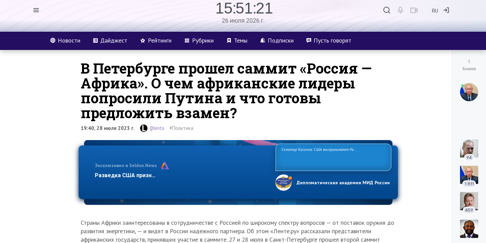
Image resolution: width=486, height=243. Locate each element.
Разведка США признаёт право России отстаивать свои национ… (181, 175)
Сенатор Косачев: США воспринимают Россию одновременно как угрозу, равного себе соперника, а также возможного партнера (332, 157)
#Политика (181, 128)
